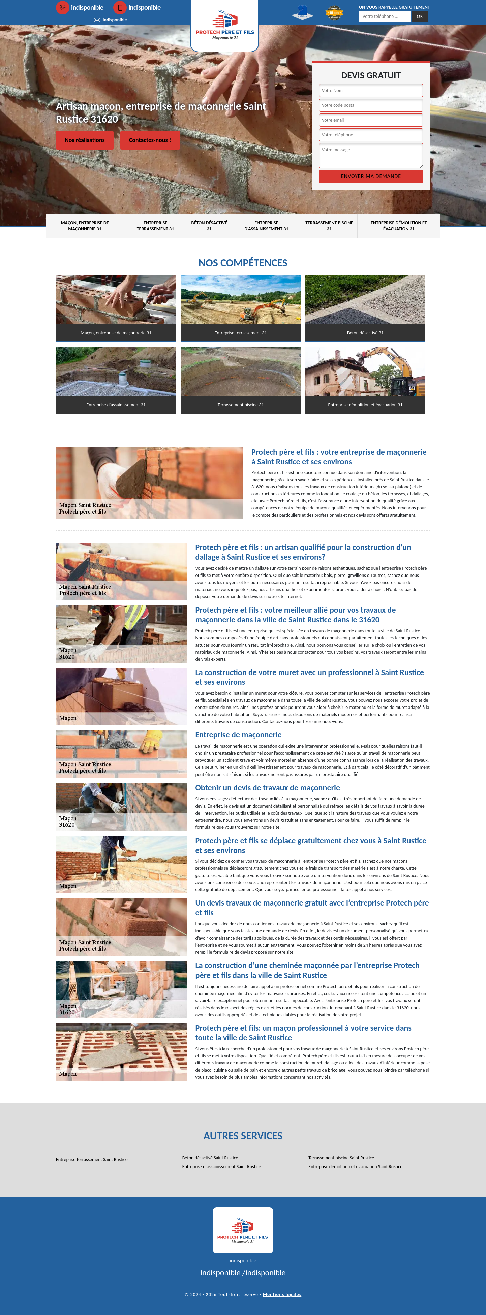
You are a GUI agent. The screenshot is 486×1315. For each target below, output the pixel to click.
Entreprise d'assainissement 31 (266, 226)
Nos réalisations (85, 140)
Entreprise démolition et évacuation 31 (399, 226)
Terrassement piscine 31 (329, 226)
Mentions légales (282, 1294)
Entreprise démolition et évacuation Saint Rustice (355, 1167)
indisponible (79, 7)
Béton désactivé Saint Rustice (210, 1158)
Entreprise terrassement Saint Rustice (92, 1159)
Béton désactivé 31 (209, 226)
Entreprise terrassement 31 (155, 226)
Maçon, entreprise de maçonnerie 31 (85, 226)
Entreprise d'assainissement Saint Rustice (221, 1167)
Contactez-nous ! (150, 140)
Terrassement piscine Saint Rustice (341, 1158)
